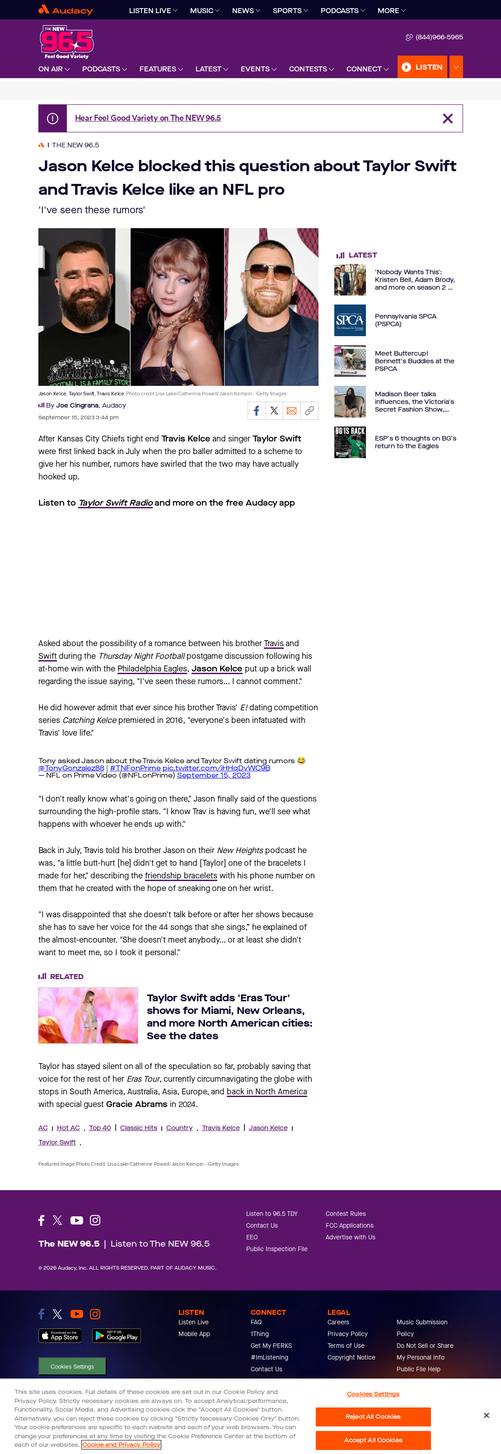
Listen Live (193, 1322)
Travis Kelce (221, 1128)
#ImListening (269, 1357)
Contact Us (262, 1225)
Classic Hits (138, 1128)
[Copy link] (309, 411)
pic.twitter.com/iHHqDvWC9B (216, 768)
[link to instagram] (95, 1314)
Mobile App (194, 1334)
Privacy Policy (348, 1334)
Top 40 (100, 1128)
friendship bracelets (181, 875)
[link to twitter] (57, 1314)
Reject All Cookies (373, 1417)
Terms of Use (346, 1345)
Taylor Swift (57, 1142)
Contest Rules (346, 1214)
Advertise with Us (350, 1237)
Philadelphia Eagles (152, 668)
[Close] (486, 1415)
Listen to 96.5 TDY (272, 1214)
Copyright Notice (351, 1357)
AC (43, 1128)
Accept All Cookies (373, 1440)
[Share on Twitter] (274, 411)
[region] (250, 1416)
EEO (252, 1237)
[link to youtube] (76, 1314)
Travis (274, 643)
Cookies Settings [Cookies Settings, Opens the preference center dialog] (373, 1394)
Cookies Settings (72, 1366)
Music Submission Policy (422, 1328)
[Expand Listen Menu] (456, 67)
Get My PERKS (271, 1345)
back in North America (267, 1091)
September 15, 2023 (214, 775)
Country (179, 1128)
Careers (338, 1322)
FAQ (256, 1322)
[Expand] (175, 10)
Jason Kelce (268, 1128)
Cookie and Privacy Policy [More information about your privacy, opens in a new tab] (121, 1445)
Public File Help (418, 1369)
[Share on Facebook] (257, 411)
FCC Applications (350, 1225)
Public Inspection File (277, 1249)
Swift (47, 656)
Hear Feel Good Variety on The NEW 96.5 (148, 118)
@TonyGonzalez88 (71, 768)
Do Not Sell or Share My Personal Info (425, 1351)
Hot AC (68, 1128)
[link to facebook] (41, 1314)
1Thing (260, 1334)
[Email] (292, 411)
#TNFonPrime (135, 768)
